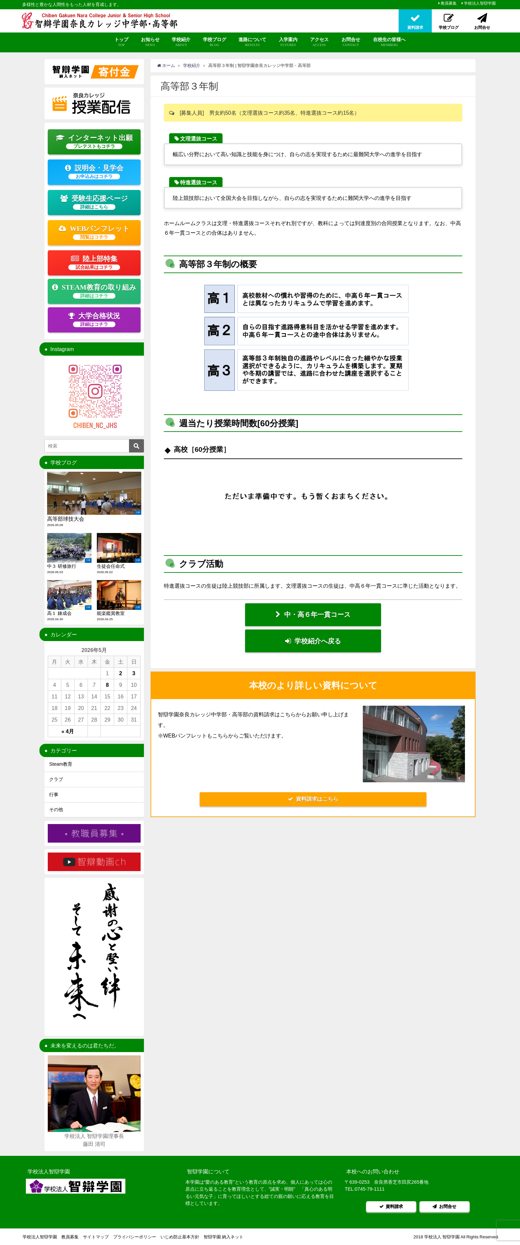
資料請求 (391, 1206)
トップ (121, 42)
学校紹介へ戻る (313, 641)
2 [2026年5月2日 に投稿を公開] (120, 673)
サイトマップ (96, 1236)
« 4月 (67, 731)
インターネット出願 (94, 141)
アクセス (319, 42)
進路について (252, 42)
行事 (53, 794)
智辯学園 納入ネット (223, 1236)
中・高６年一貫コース (313, 615)
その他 (56, 809)
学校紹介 (181, 42)
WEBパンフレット (94, 232)
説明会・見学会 (94, 171)
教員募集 (449, 3)
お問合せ (350, 42)
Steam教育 (60, 764)
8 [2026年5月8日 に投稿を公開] (107, 684)
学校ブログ (214, 42)
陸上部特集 (94, 262)
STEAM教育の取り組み (94, 291)
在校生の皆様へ (389, 42)
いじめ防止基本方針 (180, 1236)
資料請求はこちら (313, 800)
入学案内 (288, 42)
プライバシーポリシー (134, 1236)
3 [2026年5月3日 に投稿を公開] (133, 673)
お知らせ (150, 42)
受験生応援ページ (94, 202)
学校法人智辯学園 (480, 3)
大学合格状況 (94, 319)
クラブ (56, 779)
